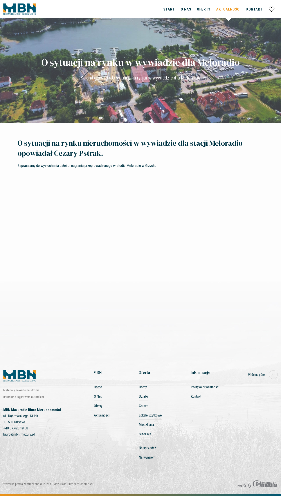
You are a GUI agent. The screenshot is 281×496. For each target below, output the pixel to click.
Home (98, 387)
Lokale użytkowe (150, 415)
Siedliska (145, 434)
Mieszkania (146, 425)
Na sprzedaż (147, 448)
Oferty (204, 9)
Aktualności (228, 9)
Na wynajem (147, 457)
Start (169, 9)
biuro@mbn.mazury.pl (19, 434)
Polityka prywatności (205, 387)
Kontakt (254, 9)
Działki (143, 396)
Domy (143, 387)
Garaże (143, 406)
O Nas (186, 9)
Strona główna (94, 78)
